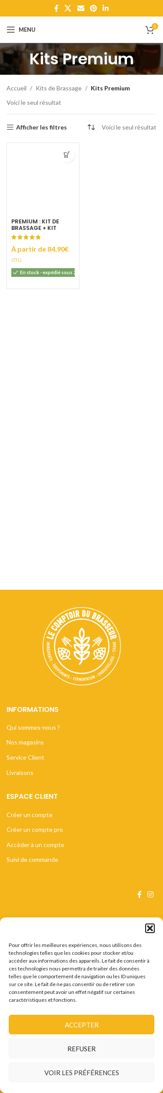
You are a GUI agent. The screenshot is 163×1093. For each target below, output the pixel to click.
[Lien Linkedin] (105, 8)
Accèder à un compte (35, 844)
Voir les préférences (81, 1072)
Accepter (82, 1025)
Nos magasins (25, 742)
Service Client (25, 757)
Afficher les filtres (41, 127)
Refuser (81, 1049)
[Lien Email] (80, 8)
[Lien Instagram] (150, 894)
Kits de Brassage (59, 88)
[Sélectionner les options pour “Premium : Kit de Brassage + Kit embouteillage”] (67, 155)
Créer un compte (30, 814)
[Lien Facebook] (56, 8)
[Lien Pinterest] (93, 8)
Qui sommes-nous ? (33, 727)
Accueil (17, 88)
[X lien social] (68, 8)
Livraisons (20, 772)
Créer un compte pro (35, 829)
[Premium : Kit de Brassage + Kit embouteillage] (43, 179)
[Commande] (90, 127)
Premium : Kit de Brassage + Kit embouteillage (35, 228)
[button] (150, 928)
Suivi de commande (32, 859)
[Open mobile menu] (21, 29)
